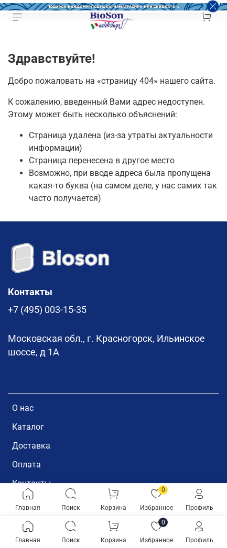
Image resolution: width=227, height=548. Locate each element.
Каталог (28, 427)
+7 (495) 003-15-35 (47, 310)
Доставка (31, 446)
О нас (23, 408)
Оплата (26, 464)
